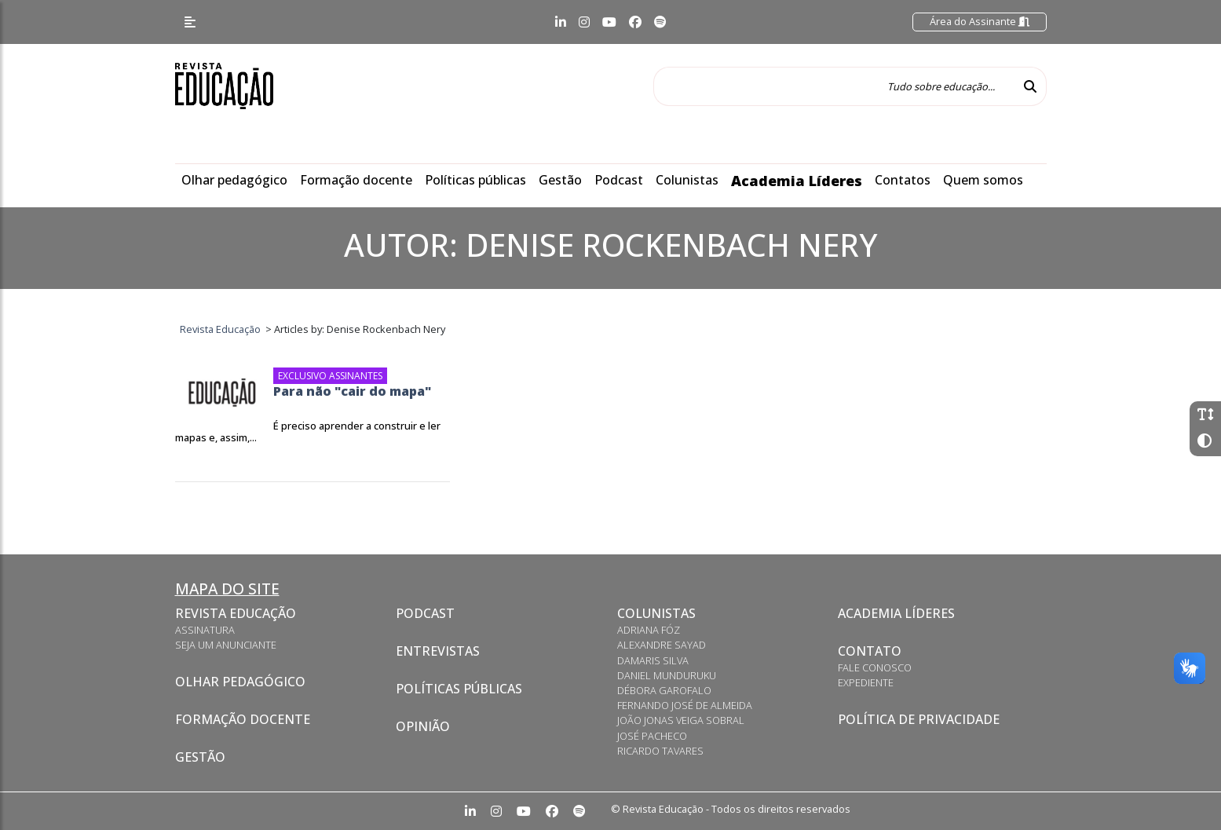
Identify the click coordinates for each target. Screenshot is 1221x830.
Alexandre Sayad (661, 645)
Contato (869, 651)
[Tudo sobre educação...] (833, 86)
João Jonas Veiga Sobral (680, 720)
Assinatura (205, 630)
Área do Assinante (979, 21)
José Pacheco (652, 736)
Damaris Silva (653, 660)
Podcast (618, 179)
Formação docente (356, 179)
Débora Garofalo (664, 690)
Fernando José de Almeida (684, 705)
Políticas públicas (475, 179)
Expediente (866, 682)
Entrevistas (438, 651)
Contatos (902, 179)
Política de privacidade (919, 719)
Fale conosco (875, 667)
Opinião (423, 726)
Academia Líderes (796, 180)
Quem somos (983, 179)
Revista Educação (235, 613)
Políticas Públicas (459, 688)
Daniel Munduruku (666, 675)
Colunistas (687, 179)
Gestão (560, 179)
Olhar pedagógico (234, 179)
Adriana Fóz (648, 630)
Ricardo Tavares (660, 751)
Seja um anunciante (225, 645)
